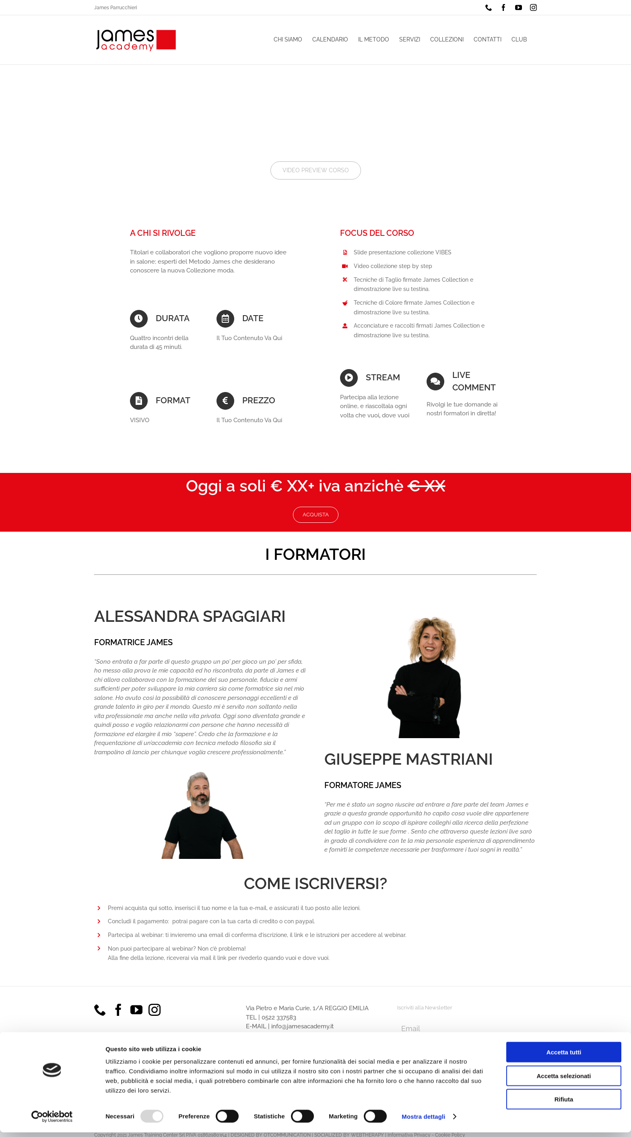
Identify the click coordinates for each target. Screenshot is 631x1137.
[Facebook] (118, 1010)
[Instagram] (154, 1010)
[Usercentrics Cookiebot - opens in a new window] (52, 1121)
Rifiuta (564, 1103)
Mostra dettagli (423, 1121)
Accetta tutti (564, 1056)
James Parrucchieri (115, 7)
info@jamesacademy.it (302, 1026)
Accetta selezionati (563, 1080)
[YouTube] (136, 1010)
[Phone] (100, 1010)
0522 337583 (279, 1017)
